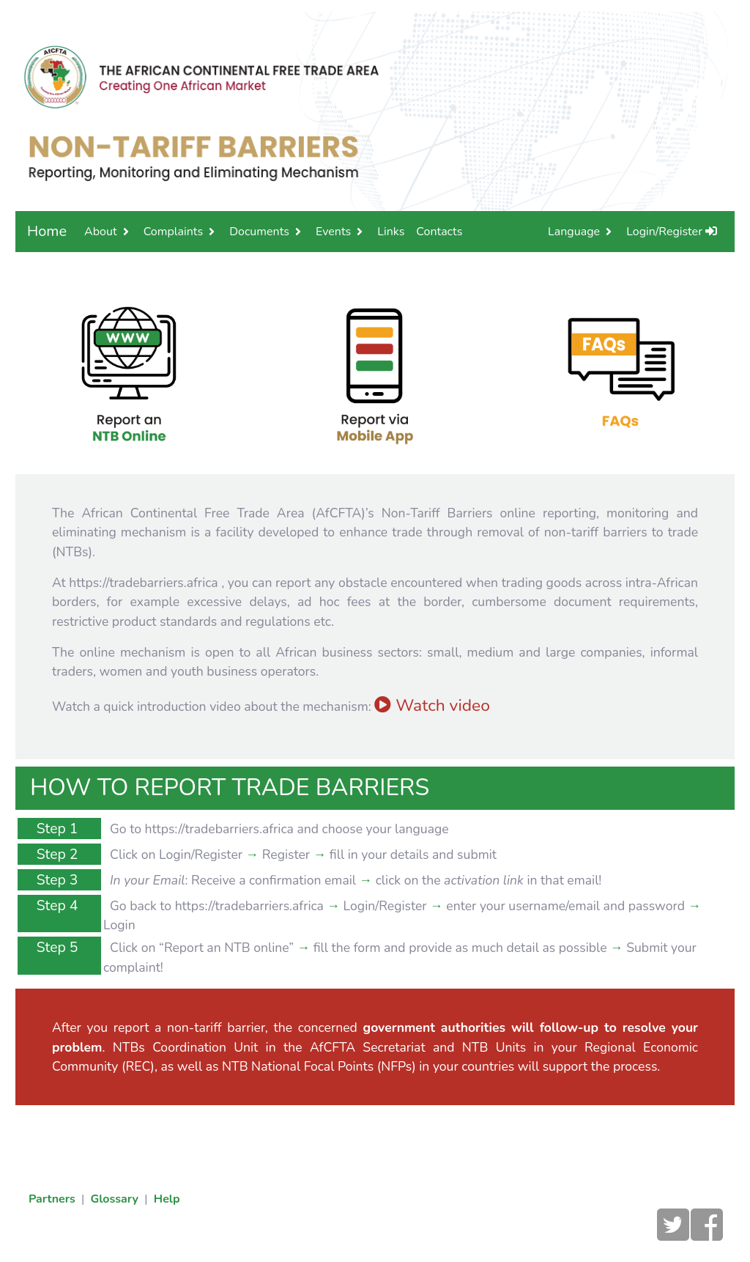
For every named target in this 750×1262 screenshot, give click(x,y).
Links (390, 232)
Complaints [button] (173, 232)
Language (574, 232)
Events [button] (333, 232)
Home (47, 231)
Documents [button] (259, 232)
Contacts (439, 232)
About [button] (100, 232)
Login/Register (671, 232)
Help (167, 1199)
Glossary (114, 1199)
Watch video (432, 705)
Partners (52, 1199)
